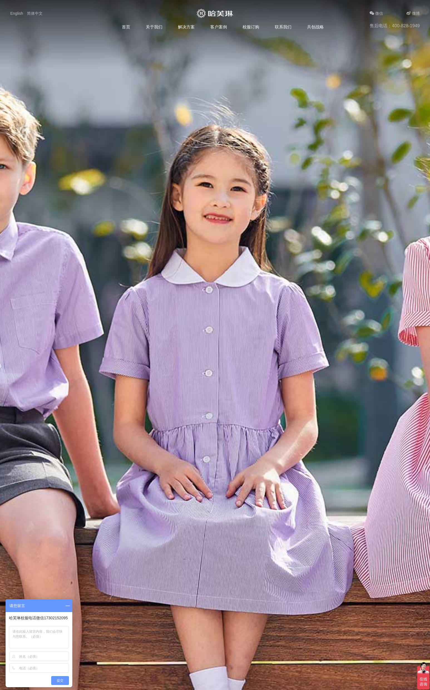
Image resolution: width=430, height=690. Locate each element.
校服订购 (251, 26)
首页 (126, 26)
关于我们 (154, 26)
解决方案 (186, 26)
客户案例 (218, 26)
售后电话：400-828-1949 (395, 25)
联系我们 (283, 26)
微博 (413, 13)
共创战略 (315, 26)
